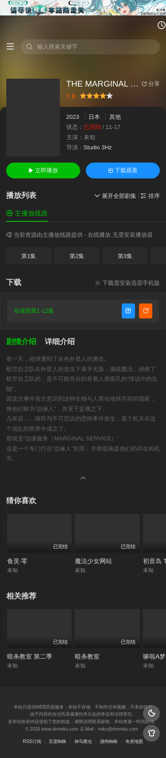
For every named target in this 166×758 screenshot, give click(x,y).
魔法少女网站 (93, 561)
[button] (25, 342)
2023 (72, 117)
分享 (151, 83)
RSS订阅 (32, 741)
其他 (115, 117)
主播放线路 (27, 213)
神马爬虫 (83, 741)
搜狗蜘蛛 (109, 741)
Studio (92, 147)
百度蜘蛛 (57, 741)
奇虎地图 (134, 741)
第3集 (125, 256)
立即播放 (43, 170)
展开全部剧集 (115, 196)
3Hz (106, 147)
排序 (150, 196)
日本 (94, 117)
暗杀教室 (87, 656)
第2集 (76, 256)
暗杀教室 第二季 (29, 656)
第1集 (28, 256)
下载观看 (123, 170)
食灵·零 (17, 561)
